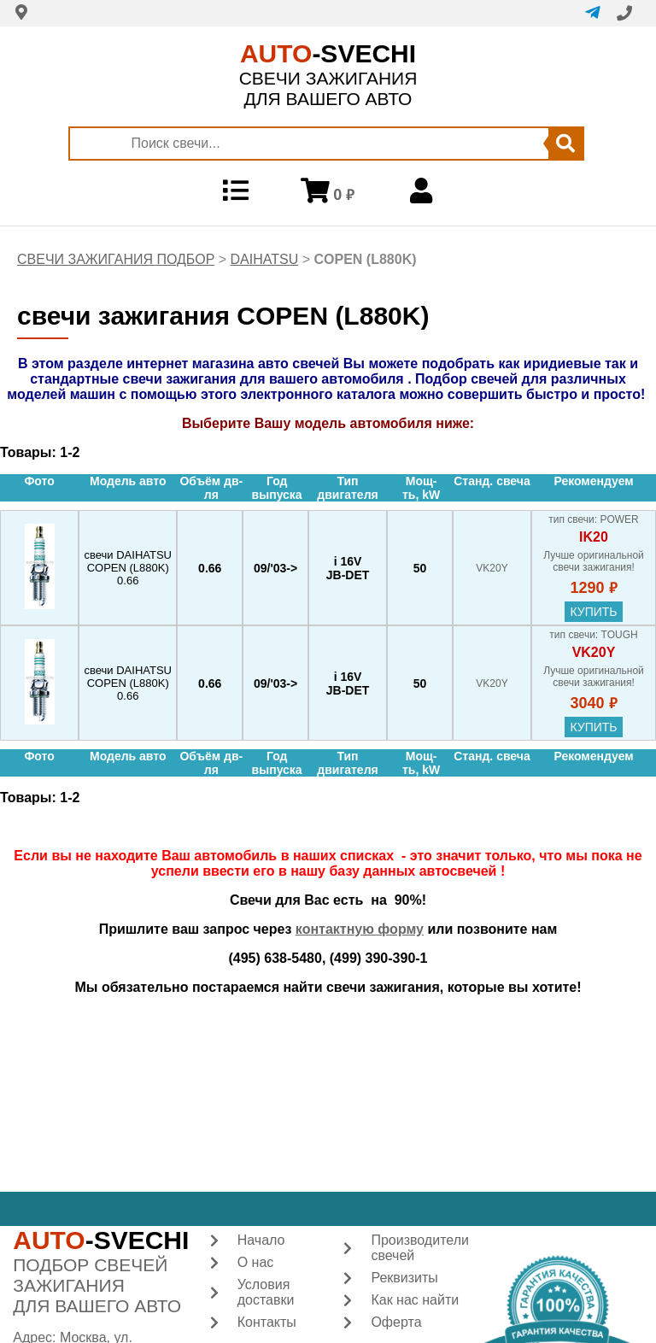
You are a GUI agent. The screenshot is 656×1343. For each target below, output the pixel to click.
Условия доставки (266, 1292)
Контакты (266, 1322)
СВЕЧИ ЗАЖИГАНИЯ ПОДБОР (115, 259)
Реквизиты (404, 1277)
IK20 (593, 537)
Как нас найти (415, 1300)
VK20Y (594, 652)
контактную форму (360, 929)
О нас (255, 1262)
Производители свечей (420, 1248)
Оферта (396, 1322)
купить (593, 612)
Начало (261, 1240)
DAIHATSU (265, 259)
